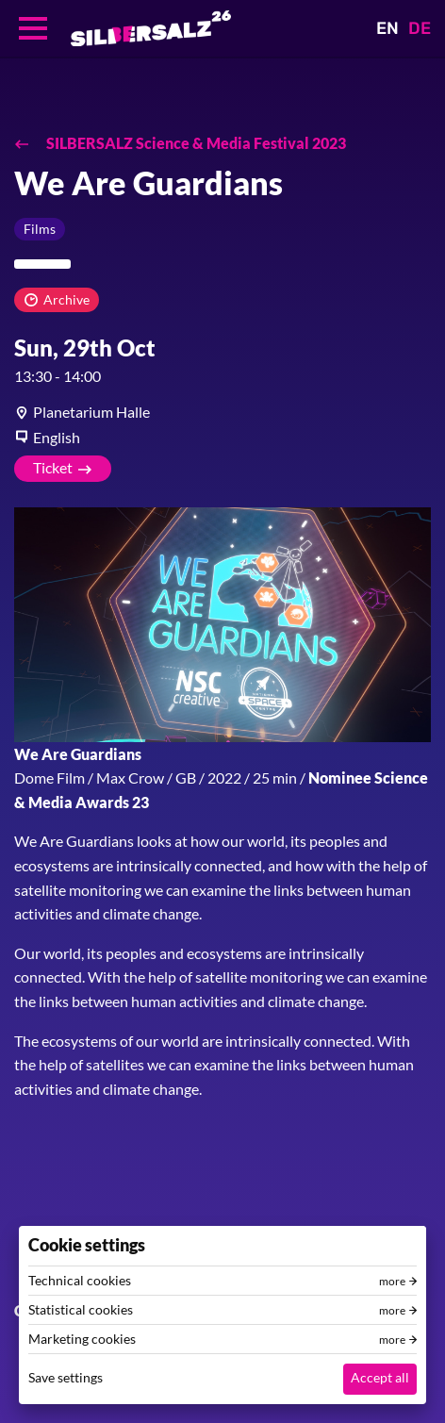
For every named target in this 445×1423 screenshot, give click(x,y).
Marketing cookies (82, 1339)
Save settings (65, 1377)
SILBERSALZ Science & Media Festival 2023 (194, 143)
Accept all (380, 1377)
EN (387, 28)
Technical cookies (79, 1280)
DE (419, 28)
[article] (222, 412)
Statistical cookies (80, 1309)
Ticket (53, 467)
